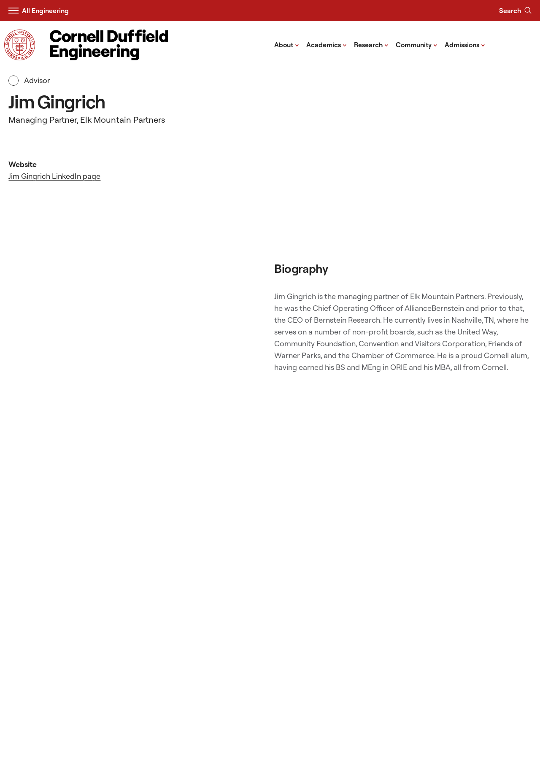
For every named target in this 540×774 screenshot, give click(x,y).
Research (371, 44)
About (286, 44)
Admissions (465, 44)
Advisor (29, 81)
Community (416, 44)
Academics (326, 44)
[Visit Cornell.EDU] (19, 45)
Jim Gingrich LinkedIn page (54, 176)
